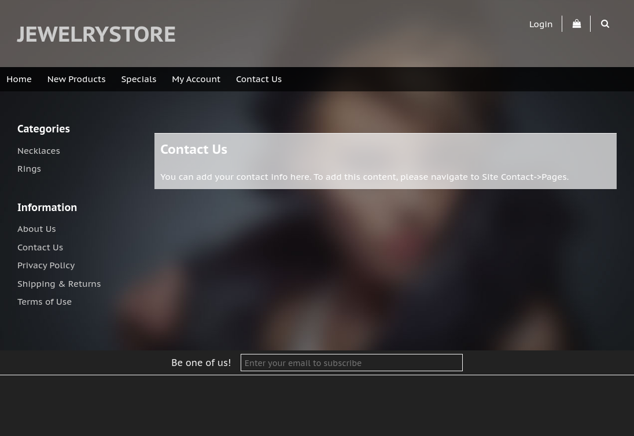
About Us (36, 228)
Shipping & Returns (59, 283)
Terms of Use (44, 301)
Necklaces (38, 150)
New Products (76, 78)
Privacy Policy (46, 265)
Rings (29, 168)
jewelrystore (96, 33)
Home (19, 78)
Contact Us (259, 78)
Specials (139, 78)
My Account (196, 78)
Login (541, 23)
